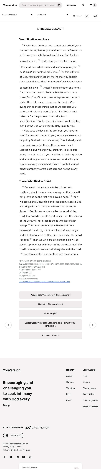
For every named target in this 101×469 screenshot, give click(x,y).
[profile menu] (93, 5)
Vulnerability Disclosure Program (16, 450)
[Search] (37, 5)
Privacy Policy (8, 447)
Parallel (77, 16)
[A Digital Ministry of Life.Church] (50, 426)
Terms (18, 447)
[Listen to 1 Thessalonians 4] (87, 16)
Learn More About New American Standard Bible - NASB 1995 (44, 282)
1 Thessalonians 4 (17, 14)
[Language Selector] (83, 5)
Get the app (71, 5)
